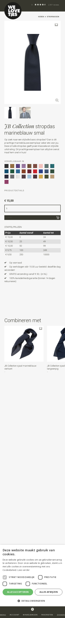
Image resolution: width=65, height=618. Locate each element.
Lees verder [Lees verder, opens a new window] (24, 570)
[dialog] (32, 576)
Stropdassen (53, 17)
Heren (41, 17)
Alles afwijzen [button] (49, 591)
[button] (32, 299)
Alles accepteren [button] (18, 591)
